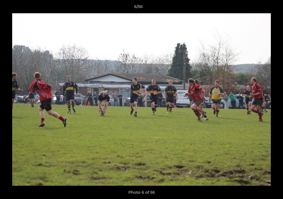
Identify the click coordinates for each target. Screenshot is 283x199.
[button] (259, 8)
